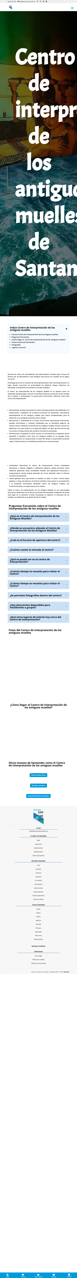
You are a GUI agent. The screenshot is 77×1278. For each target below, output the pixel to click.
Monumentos (38, 892)
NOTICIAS (54, 1276)
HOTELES (23, 1276)
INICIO (7, 1276)
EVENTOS (69, 1276)
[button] (72, 8)
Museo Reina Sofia (38, 725)
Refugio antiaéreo (38, 737)
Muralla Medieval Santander (38, 748)
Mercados (38, 884)
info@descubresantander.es (38, 783)
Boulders (66, 924)
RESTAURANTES (38, 1276)
